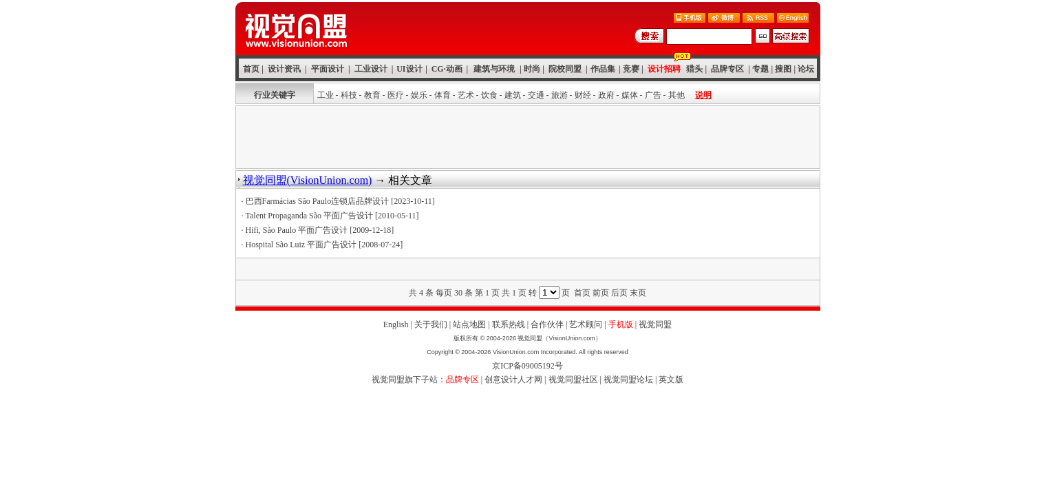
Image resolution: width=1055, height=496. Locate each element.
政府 (606, 95)
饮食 (489, 95)
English (396, 324)
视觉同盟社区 (573, 379)
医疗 (395, 95)
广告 (653, 95)
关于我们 (430, 324)
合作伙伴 (547, 324)
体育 (442, 95)
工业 (325, 95)
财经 (583, 95)
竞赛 (631, 69)
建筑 (512, 95)
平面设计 (327, 69)
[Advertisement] (527, 137)
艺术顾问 (585, 324)
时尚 (532, 69)
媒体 (629, 95)
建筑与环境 (494, 69)
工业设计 (370, 69)
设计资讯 (284, 69)
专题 (760, 69)
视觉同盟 (655, 324)
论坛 (806, 69)
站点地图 (469, 324)
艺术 (466, 95)
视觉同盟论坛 (628, 379)
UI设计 (409, 69)
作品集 (602, 69)
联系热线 (508, 324)
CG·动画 (446, 69)
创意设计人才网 (513, 379)
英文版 (671, 379)
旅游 (559, 95)
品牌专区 (727, 69)
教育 (372, 95)
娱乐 (419, 95)
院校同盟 (565, 69)
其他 (676, 95)
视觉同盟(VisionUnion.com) (307, 180)
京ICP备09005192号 (527, 366)
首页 (251, 69)
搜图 (783, 69)
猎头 (694, 69)
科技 (349, 95)
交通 (536, 95)
